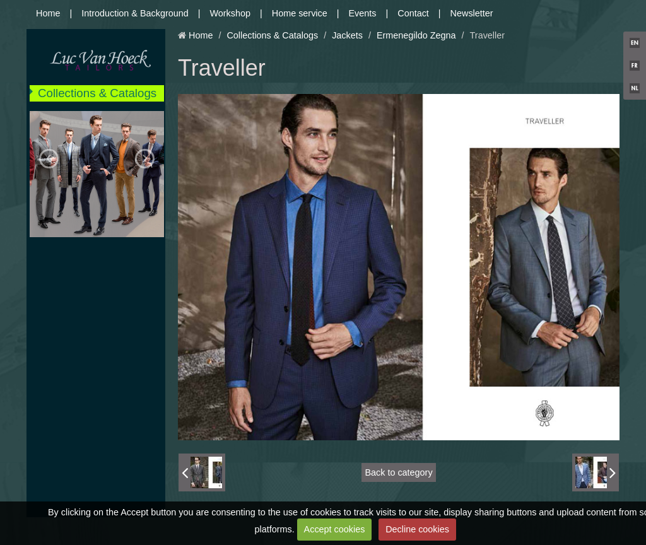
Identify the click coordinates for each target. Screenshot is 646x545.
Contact (413, 13)
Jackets (347, 35)
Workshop (230, 13)
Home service (299, 13)
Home (48, 13)
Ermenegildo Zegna (416, 35)
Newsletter (471, 13)
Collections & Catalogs (97, 93)
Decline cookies (417, 529)
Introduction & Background (135, 13)
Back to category (398, 472)
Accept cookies (334, 529)
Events (363, 13)
